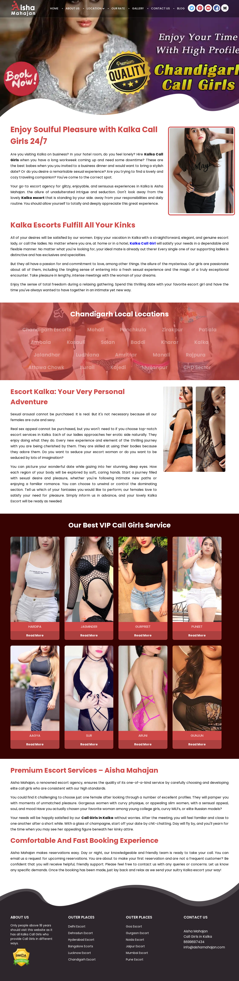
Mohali (95, 329)
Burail (87, 367)
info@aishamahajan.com (204, 947)
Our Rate (118, 8)
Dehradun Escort (80, 933)
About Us (72, 8)
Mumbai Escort (137, 953)
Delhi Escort (76, 926)
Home (54, 8)
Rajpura (196, 355)
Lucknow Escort (79, 953)
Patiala (208, 329)
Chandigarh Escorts (46, 329)
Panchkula (133, 329)
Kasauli (76, 342)
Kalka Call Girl (143, 243)
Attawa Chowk (46, 367)
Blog (181, 8)
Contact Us (160, 8)
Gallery (138, 8)
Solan (108, 342)
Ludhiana (87, 355)
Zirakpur (172, 329)
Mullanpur (155, 367)
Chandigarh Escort (82, 959)
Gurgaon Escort (137, 933)
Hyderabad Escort (81, 940)
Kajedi (118, 367)
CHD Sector (197, 367)
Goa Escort (134, 926)
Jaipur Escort (135, 946)
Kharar (170, 342)
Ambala (41, 342)
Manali (161, 355)
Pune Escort (134, 959)
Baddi (138, 342)
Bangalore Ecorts (80, 946)
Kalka (201, 342)
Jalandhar (47, 355)
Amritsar (126, 355)
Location (95, 8)
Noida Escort (135, 940)
